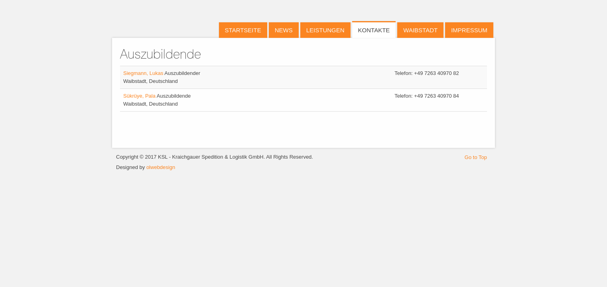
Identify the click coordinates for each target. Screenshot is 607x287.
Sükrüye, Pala (140, 96)
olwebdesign (160, 167)
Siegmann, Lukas (143, 73)
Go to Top (476, 157)
